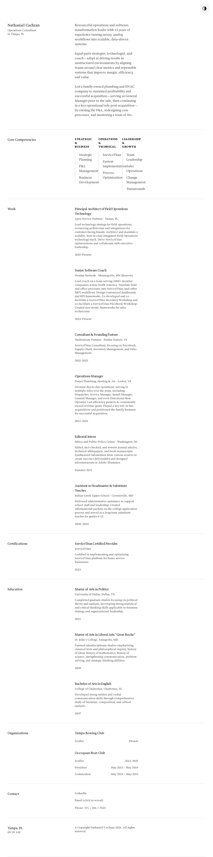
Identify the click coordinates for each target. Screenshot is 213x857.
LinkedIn (80, 793)
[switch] (204, 8)
